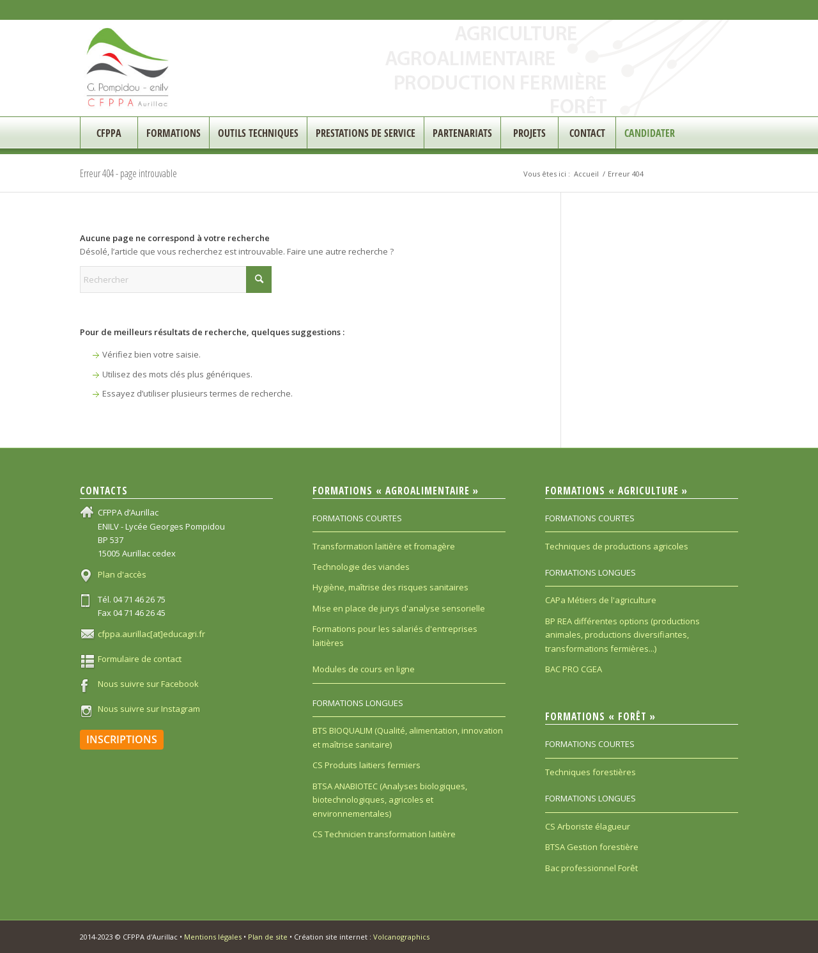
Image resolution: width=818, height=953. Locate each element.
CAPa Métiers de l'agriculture (600, 600)
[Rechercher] (176, 279)
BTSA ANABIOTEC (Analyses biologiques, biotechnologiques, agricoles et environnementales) (390, 799)
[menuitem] (108, 133)
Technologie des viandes (361, 566)
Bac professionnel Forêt (591, 868)
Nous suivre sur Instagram (149, 708)
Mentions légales (213, 936)
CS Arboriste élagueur (587, 826)
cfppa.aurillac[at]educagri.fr (151, 634)
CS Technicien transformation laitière (384, 834)
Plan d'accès (122, 574)
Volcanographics (401, 936)
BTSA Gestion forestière (591, 847)
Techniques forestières (590, 772)
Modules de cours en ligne (364, 669)
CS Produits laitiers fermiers (367, 765)
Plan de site (268, 936)
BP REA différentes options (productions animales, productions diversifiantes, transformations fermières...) (622, 634)
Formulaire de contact (139, 659)
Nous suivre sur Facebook (148, 683)
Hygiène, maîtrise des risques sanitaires (390, 587)
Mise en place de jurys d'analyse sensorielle (399, 608)
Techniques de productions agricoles (616, 546)
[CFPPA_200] (128, 68)
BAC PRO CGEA (573, 669)
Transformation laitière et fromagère (384, 546)
